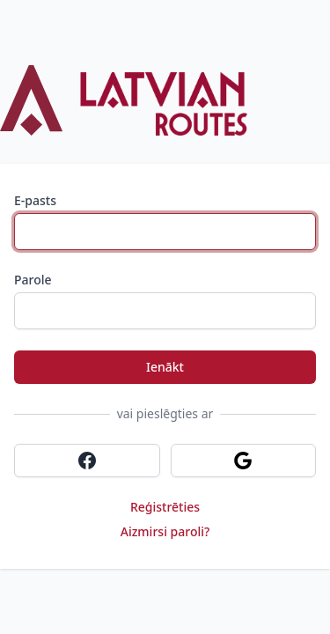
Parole (33, 279)
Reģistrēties (165, 506)
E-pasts (35, 200)
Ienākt (165, 366)
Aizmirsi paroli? (165, 531)
